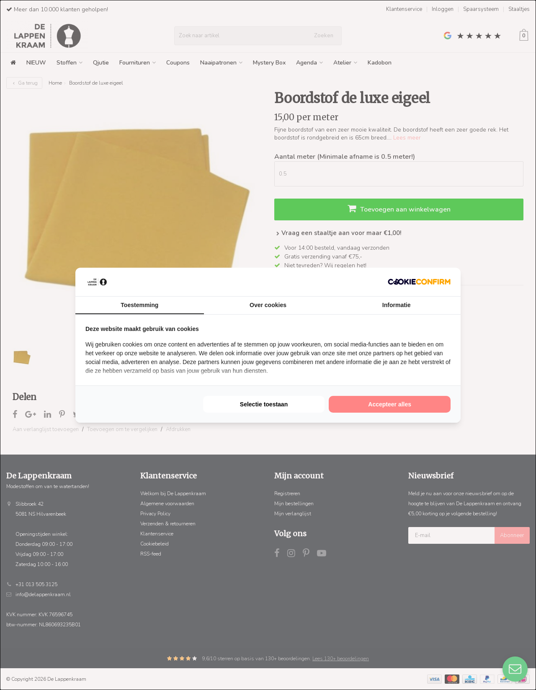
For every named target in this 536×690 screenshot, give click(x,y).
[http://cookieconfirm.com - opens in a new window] (419, 282)
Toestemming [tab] (139, 305)
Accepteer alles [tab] (389, 404)
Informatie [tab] (396, 305)
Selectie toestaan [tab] (264, 404)
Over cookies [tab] (268, 305)
